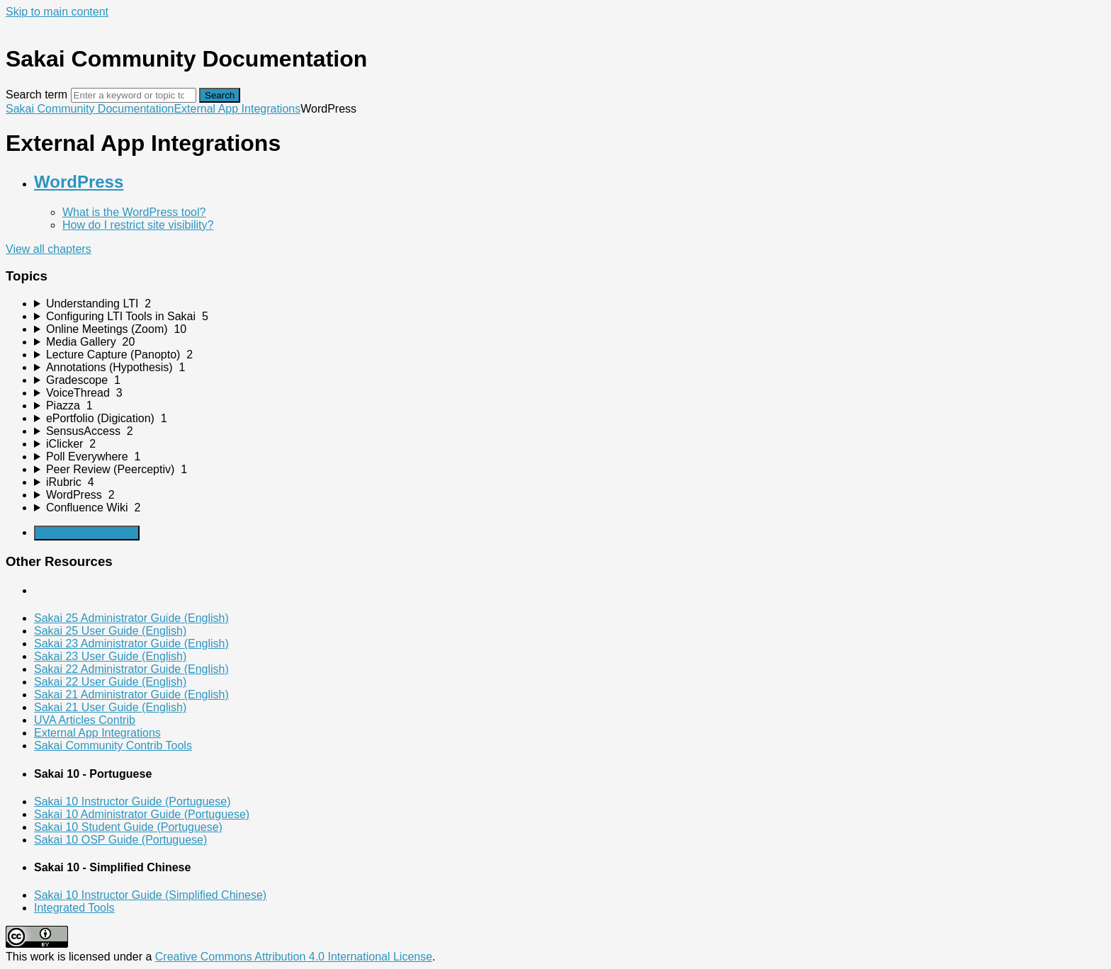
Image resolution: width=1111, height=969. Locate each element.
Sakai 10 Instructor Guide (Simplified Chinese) (150, 895)
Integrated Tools (74, 908)
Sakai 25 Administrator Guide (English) (131, 618)
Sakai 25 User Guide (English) (110, 631)
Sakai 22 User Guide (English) (110, 682)
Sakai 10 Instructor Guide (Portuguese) (132, 801)
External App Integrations (237, 109)
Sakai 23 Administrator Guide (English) (131, 644)
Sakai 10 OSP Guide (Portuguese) (120, 840)
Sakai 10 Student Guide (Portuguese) (128, 827)
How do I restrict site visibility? (137, 225)
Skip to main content (57, 12)
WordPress (78, 181)
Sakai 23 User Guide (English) (110, 656)
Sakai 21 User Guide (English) (110, 707)
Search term (36, 95)
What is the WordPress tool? (133, 212)
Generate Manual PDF (87, 533)
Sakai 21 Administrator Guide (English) (131, 694)
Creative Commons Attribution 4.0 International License (293, 957)
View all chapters (48, 249)
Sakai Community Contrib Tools (113, 746)
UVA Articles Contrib (84, 720)
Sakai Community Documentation (90, 109)
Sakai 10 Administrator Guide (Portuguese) (141, 814)
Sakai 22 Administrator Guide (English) (131, 669)
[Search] (133, 95)
